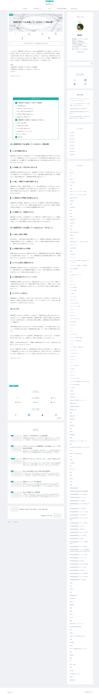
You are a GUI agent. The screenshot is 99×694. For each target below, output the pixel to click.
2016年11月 (72, 154)
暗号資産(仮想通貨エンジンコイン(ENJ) (78, 523)
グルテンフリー (73, 299)
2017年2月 (72, 145)
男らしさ (72, 617)
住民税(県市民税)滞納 (74, 406)
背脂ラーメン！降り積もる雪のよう (77, 636)
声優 (71, 437)
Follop (71, 188)
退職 (71, 658)
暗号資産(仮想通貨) (74, 488)
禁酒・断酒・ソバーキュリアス (76, 623)
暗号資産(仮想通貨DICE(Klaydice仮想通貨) (79, 491)
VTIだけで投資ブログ (74, 232)
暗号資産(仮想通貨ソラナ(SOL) (76, 538)
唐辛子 (71, 431)
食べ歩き (72, 670)
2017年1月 (72, 148)
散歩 (71, 475)
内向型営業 (72, 419)
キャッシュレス (73, 296)
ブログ (71, 343)
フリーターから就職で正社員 (76, 337)
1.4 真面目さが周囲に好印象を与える (25, 110)
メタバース (72, 372)
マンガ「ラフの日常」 (75, 365)
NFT (71, 210)
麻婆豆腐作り (73, 680)
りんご (71, 278)
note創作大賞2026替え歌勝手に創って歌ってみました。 (79, 112)
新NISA (71, 478)
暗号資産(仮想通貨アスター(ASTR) (77, 500)
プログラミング (73, 350)
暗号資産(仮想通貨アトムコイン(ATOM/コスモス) (80, 504)
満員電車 (72, 604)
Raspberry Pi (72, 219)
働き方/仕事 (72, 415)
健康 (71, 412)
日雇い (71, 481)
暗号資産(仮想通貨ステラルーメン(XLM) (78, 532)
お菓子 (71, 251)
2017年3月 (72, 142)
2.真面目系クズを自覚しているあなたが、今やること (31, 116)
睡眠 (71, 620)
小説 (71, 456)
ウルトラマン (73, 284)
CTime (71, 185)
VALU (71, 229)
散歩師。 (80, 35)
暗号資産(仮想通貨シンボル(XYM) (77, 529)
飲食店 (71, 676)
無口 (71, 608)
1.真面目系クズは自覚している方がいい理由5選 (30, 98)
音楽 (71, 667)
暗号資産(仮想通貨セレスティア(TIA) (78, 535)
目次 (35, 94)
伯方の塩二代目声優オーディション (77, 400)
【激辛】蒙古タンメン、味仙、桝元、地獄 (79, 241)
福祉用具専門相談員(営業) (75, 626)
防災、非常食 (73, 664)
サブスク (72, 309)
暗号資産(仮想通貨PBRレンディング (78, 497)
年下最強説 (72, 463)
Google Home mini (74, 197)
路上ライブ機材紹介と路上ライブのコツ (78, 648)
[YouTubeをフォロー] (42, 411)
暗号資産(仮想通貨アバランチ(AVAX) (78, 508)
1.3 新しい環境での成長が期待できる (25, 107)
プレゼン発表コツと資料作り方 (76, 347)
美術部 (71, 633)
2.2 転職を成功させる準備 (22, 122)
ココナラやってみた (74, 303)
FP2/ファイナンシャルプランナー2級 (78, 191)
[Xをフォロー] (15, 411)
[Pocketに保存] (40, 34)
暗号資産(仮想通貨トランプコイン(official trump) (79, 542)
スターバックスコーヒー (75, 318)
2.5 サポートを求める (21, 130)
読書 (71, 639)
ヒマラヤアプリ (73, 334)
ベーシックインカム (74, 353)
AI (70, 169)
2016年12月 (72, 151)
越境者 (71, 645)
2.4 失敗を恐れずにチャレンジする (24, 127)
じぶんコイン (73, 257)
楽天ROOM (72, 598)
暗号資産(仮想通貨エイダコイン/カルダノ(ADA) (79, 518)
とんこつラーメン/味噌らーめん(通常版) (78, 265)
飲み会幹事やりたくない (75, 673)
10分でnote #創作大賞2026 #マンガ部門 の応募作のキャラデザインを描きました (79, 117)
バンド (71, 331)
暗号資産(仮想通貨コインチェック (77, 526)
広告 (71, 466)
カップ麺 (72, 293)
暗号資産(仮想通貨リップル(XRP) (77, 570)
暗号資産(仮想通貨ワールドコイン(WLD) (78, 576)
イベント (72, 281)
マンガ (71, 362)
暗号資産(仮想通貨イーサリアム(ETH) (78, 514)
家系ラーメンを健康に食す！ (76, 453)
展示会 (71, 459)
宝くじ (71, 450)
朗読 (71, 586)
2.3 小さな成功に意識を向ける (23, 124)
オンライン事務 (73, 290)
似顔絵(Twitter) (73, 403)
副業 (71, 422)
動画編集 (72, 425)
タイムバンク (73, 325)
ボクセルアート (73, 356)
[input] (80, 64)
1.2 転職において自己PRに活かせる (24, 104)
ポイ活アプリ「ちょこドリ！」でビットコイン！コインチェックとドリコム (79, 99)
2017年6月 (72, 132)
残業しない (72, 601)
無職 (71, 611)
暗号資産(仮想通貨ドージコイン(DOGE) (78, 546)
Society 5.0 (72, 222)
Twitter (71, 226)
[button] (58, 34)
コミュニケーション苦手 (75, 306)
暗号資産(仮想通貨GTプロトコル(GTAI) (78, 494)
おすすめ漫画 (73, 248)
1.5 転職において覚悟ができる (23, 113)
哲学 (71, 428)
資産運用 (72, 642)
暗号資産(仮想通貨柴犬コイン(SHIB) (78, 579)
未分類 (71, 589)
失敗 (71, 444)
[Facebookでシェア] (22, 34)
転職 (11, 382)
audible (71, 179)
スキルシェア (73, 315)
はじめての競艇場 (74, 268)
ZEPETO (72, 238)
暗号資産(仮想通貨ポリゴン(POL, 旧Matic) (79, 564)
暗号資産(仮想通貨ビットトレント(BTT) (78, 554)
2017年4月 (72, 138)
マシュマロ (72, 359)
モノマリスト (73, 375)
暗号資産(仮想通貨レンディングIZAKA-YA (79, 573)
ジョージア (72, 312)
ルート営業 (72, 387)
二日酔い (72, 390)
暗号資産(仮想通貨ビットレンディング (78, 557)
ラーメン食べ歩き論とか (75, 384)
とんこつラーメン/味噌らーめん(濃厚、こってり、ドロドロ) (80, 261)
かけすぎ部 (72, 254)
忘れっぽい (72, 469)
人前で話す (72, 394)
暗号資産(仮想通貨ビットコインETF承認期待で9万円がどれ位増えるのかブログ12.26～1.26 (80, 550)
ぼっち (71, 271)
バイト (71, 328)
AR (70, 175)
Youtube (71, 235)
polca (71, 213)
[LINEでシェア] (49, 34)
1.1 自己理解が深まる (21, 101)
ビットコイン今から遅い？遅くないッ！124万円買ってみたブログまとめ (80, 104)
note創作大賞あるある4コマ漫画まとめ (78, 108)
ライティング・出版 (74, 378)
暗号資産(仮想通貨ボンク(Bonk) (77, 560)
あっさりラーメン (74, 244)
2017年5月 (72, 135)
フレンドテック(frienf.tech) (76, 340)
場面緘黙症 (72, 434)
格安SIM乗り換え (73, 595)
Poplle (71, 216)
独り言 (71, 614)
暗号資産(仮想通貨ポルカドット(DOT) (78, 567)
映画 (71, 484)
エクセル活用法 (73, 287)
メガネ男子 (72, 368)
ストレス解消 (73, 321)
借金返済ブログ (73, 409)
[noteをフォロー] (56, 411)
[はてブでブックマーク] (31, 34)
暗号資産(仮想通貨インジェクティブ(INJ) (79, 511)
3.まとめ (20, 133)
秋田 (71, 629)
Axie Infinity (72, 182)
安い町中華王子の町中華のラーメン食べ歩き (79, 447)
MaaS (71, 204)
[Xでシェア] (13, 34)
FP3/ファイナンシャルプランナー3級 (78, 194)
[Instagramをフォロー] (29, 411)
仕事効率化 (72, 397)
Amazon (71, 172)
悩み (71, 472)
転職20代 (15, 382)
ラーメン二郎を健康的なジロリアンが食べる (79, 381)
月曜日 (71, 582)
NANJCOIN (72, 207)
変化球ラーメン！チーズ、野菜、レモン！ (79, 441)
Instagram (72, 201)
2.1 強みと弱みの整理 (21, 119)
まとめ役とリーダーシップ (75, 274)
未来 (71, 592)
